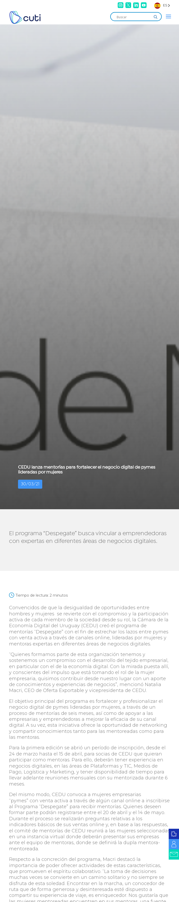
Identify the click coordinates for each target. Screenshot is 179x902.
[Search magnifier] (155, 17)
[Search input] (134, 17)
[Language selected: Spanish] (162, 5)
